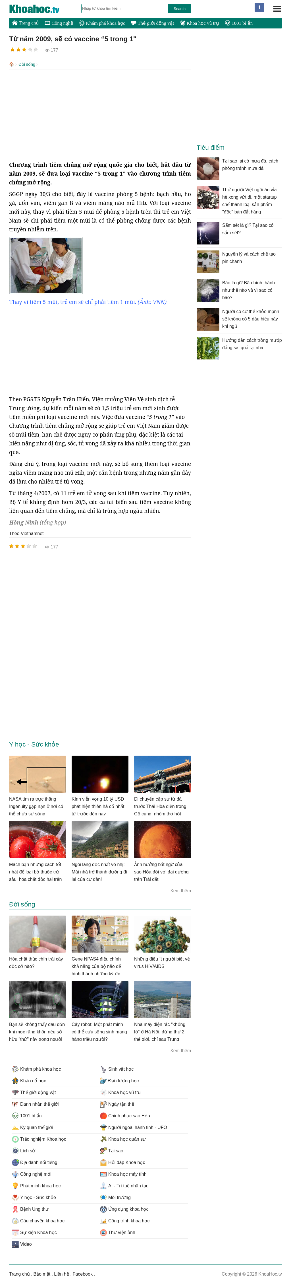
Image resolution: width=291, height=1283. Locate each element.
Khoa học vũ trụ (199, 23)
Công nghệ (59, 23)
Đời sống (26, 64)
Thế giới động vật (152, 23)
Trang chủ (25, 23)
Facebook (83, 1273)
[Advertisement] (100, 114)
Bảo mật (41, 1273)
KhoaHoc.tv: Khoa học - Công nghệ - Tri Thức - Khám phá (40, 9)
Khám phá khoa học (102, 23)
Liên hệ (61, 1273)
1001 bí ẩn (239, 23)
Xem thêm (180, 890)
